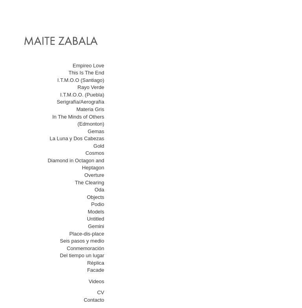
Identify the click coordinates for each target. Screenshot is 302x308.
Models (96, 212)
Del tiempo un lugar (82, 255)
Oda (99, 190)
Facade (95, 270)
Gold (99, 146)
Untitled (95, 219)
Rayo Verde (90, 87)
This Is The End (86, 73)
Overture (94, 175)
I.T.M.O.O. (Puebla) (82, 95)
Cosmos (94, 153)
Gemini (96, 226)
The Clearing (89, 183)
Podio (97, 204)
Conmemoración (85, 248)
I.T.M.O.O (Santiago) (80, 80)
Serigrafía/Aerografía (80, 102)
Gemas (96, 131)
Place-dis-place (86, 234)
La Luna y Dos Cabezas (77, 138)
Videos (96, 281)
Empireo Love (88, 66)
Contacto (94, 300)
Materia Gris (90, 109)
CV (100, 292)
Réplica (95, 263)
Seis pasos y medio (82, 241)
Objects (95, 197)
